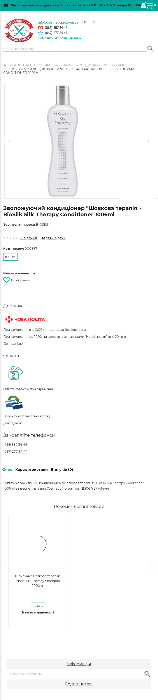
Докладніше (13, 344)
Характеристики (31, 470)
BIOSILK (42, 225)
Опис (7, 470)
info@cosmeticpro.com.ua (58, 22)
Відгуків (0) (62, 470)
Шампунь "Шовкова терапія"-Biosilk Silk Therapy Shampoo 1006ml (38, 581)
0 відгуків (28, 238)
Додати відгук (52, 238)
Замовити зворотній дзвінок (59, 38)
